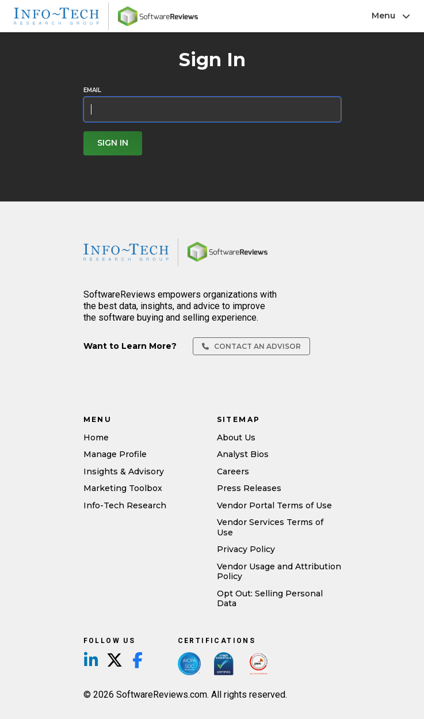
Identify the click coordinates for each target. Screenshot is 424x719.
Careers (233, 471)
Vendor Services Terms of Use (270, 527)
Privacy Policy (246, 549)
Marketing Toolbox (122, 488)
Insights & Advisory (123, 471)
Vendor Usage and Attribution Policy (279, 571)
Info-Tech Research (124, 505)
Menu (391, 15)
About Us (236, 437)
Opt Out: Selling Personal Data (270, 598)
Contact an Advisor (251, 346)
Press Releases (249, 488)
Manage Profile (115, 454)
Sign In (112, 143)
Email (92, 90)
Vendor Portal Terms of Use (274, 505)
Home (96, 437)
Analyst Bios (243, 454)
